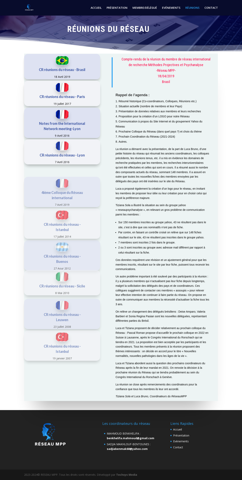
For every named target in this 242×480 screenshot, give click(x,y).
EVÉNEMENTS (171, 8)
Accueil (177, 429)
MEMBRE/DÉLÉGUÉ (144, 8)
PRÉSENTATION (117, 8)
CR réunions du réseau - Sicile (62, 300)
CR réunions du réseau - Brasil (62, 78)
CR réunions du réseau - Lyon (62, 163)
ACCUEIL (96, 8)
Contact (178, 447)
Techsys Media (126, 475)
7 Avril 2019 (62, 221)
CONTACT (211, 8)
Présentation (181, 435)
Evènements (181, 441)
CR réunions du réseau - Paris (62, 105)
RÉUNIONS (192, 8)
